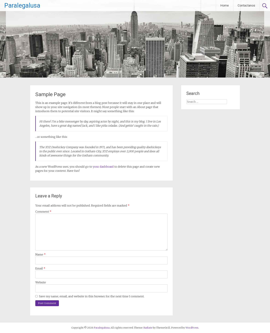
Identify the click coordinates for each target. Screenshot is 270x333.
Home (224, 5)
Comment (43, 211)
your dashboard (103, 166)
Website (40, 282)
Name (40, 254)
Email (40, 268)
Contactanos (246, 5)
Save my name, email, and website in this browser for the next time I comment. (91, 296)
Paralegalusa (22, 5)
